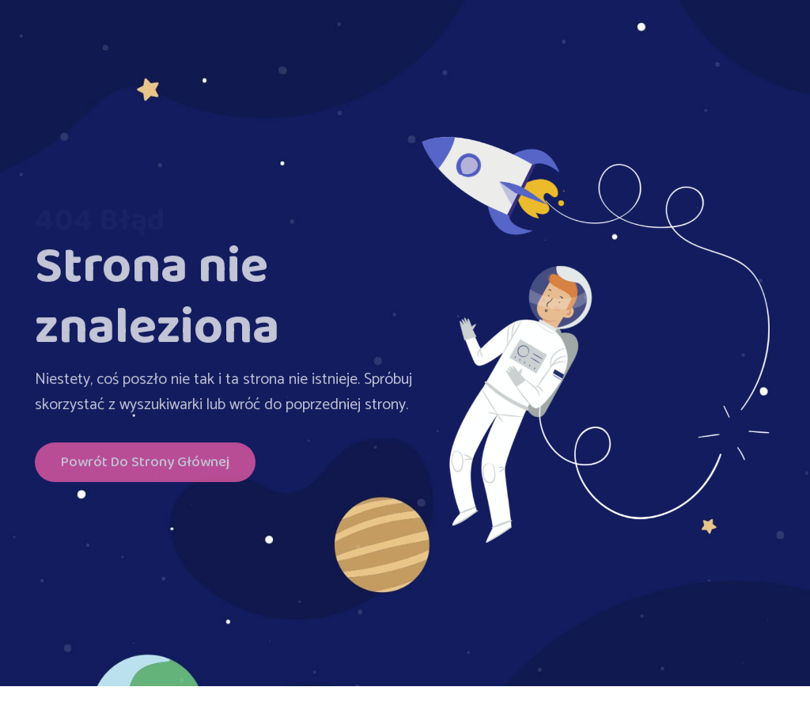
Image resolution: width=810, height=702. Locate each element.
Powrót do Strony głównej (145, 465)
